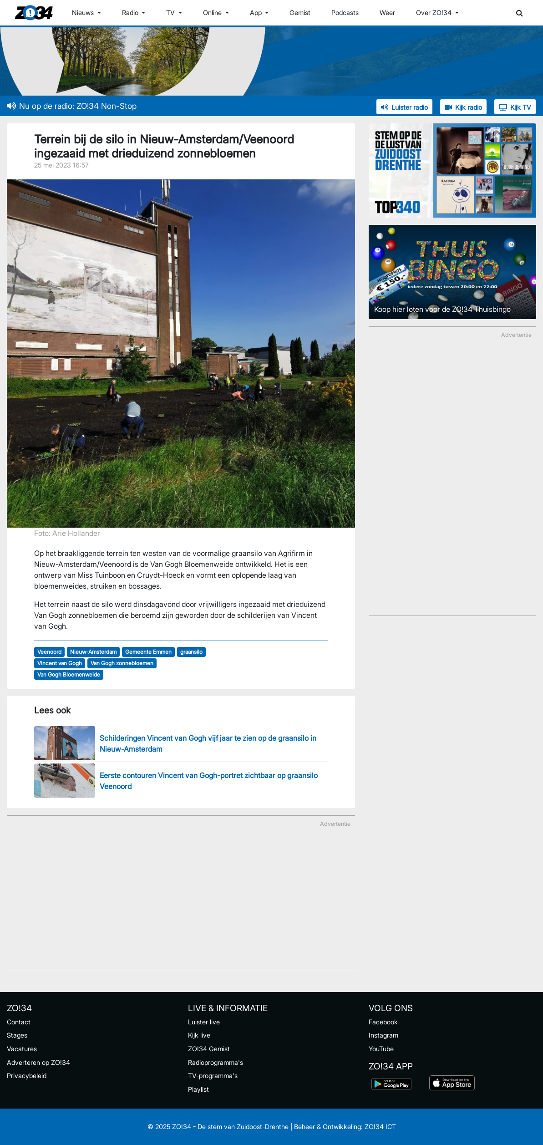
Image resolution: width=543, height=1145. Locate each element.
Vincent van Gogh (59, 663)
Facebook (383, 1022)
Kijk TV (515, 107)
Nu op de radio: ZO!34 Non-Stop (72, 106)
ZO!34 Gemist (209, 1049)
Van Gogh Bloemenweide (68, 674)
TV (171, 12)
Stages (17, 1035)
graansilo (191, 651)
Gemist (299, 12)
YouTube (381, 1049)
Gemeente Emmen (148, 651)
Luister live (204, 1022)
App (257, 12)
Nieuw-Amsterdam (93, 651)
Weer (387, 12)
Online (213, 12)
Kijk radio (463, 107)
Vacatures (22, 1049)
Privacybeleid (26, 1075)
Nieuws (84, 12)
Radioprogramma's (215, 1062)
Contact (18, 1022)
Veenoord (49, 651)
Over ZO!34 (434, 12)
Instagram (383, 1035)
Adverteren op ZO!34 (38, 1062)
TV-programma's (213, 1075)
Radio (131, 12)
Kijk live (199, 1035)
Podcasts (345, 12)
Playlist (198, 1089)
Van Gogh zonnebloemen (122, 663)
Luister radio (404, 107)
